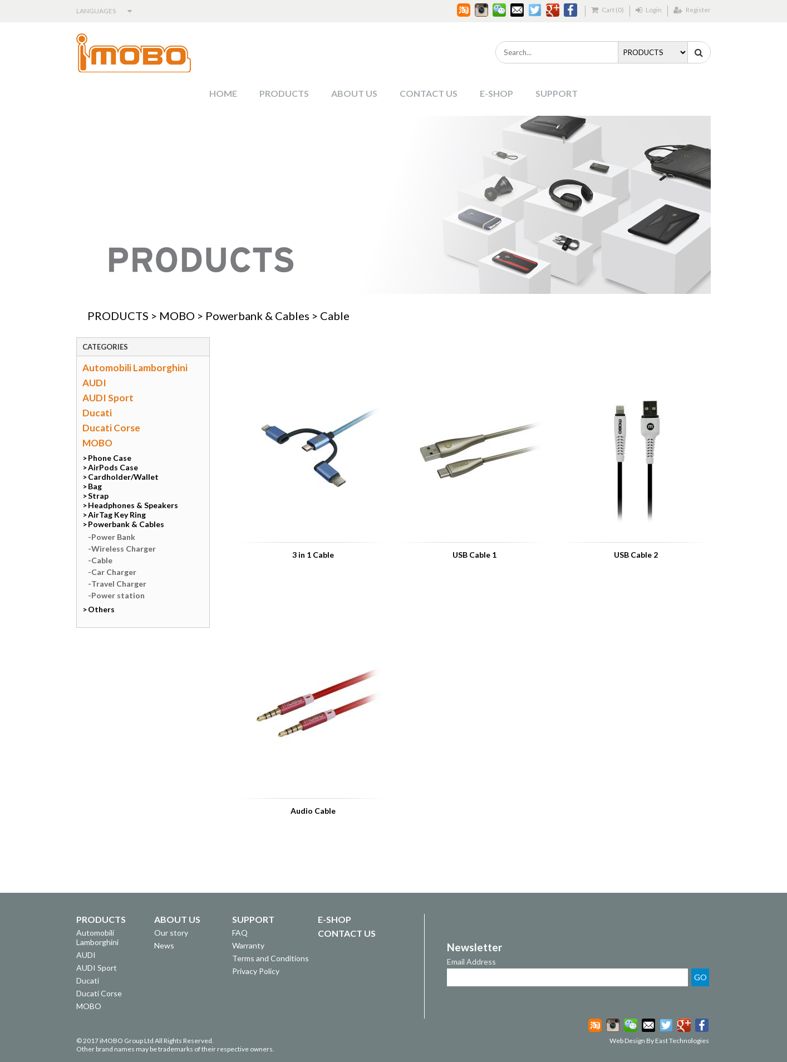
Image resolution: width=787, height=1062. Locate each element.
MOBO (177, 315)
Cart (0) (607, 10)
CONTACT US (429, 93)
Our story (171, 932)
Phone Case (109, 458)
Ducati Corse (111, 428)
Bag (95, 486)
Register (692, 10)
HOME (223, 93)
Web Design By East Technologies (659, 1040)
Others (101, 609)
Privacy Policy (255, 971)
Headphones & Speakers (133, 505)
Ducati (97, 413)
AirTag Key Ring (117, 514)
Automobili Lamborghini (135, 367)
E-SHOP (496, 93)
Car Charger (113, 572)
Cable (335, 315)
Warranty (248, 945)
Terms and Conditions (270, 958)
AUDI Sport (108, 398)
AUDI (94, 383)
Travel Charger (118, 583)
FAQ (240, 932)
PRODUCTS (284, 93)
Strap (98, 495)
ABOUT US (354, 93)
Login (649, 10)
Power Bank (113, 537)
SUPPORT (556, 93)
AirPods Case (113, 467)
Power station (118, 595)
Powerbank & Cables (257, 315)
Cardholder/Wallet (123, 476)
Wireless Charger (123, 548)
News (164, 945)
